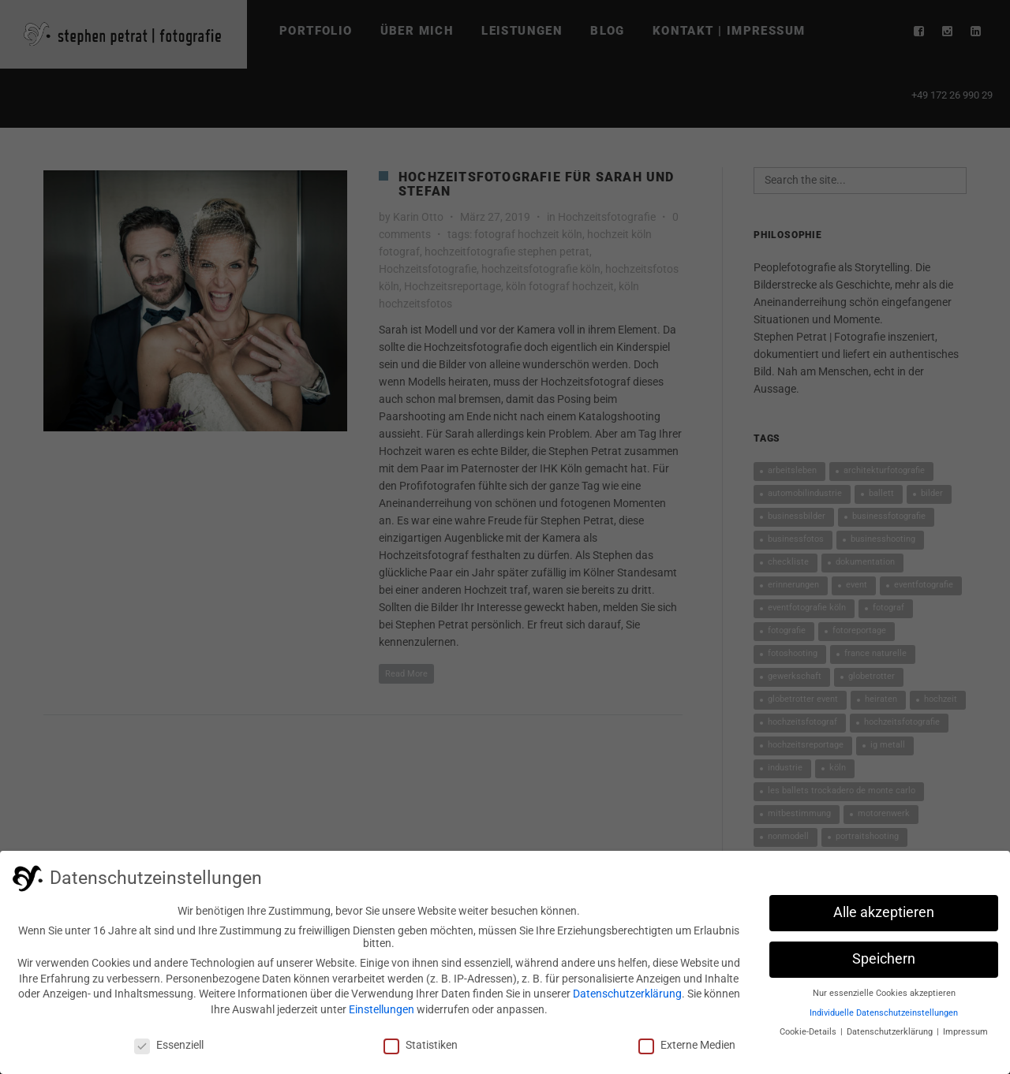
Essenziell (169, 1048)
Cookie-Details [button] (809, 1036)
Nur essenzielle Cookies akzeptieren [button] (884, 998)
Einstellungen (381, 1014)
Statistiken (420, 1048)
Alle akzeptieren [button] (883, 917)
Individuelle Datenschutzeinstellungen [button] (884, 1017)
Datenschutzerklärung (627, 998)
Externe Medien (686, 1048)
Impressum (965, 1036)
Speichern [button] (883, 963)
